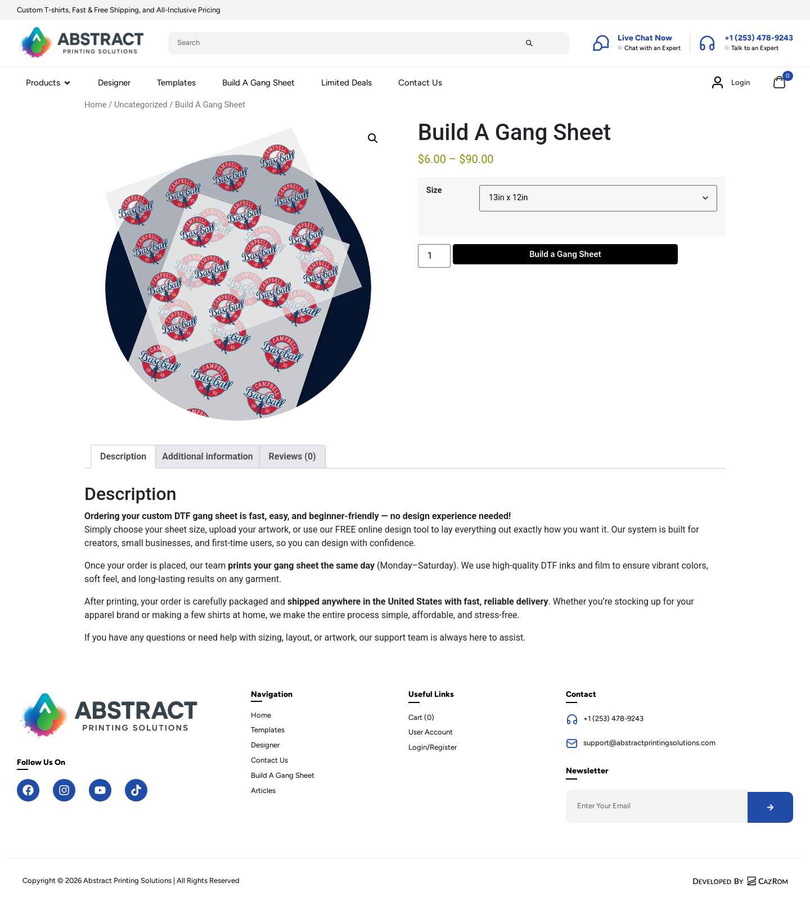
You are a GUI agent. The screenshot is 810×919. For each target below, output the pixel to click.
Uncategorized (141, 105)
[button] (373, 138)
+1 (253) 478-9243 (613, 718)
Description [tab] (123, 456)
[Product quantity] (434, 256)
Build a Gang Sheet (565, 254)
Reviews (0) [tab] (292, 456)
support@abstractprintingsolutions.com (649, 742)
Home (95, 105)
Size (434, 191)
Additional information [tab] (207, 456)
